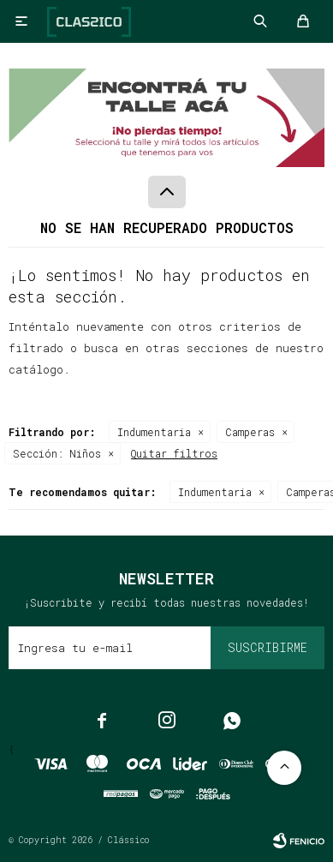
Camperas (250, 432)
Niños (57, 453)
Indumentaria (154, 432)
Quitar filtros (174, 453)
